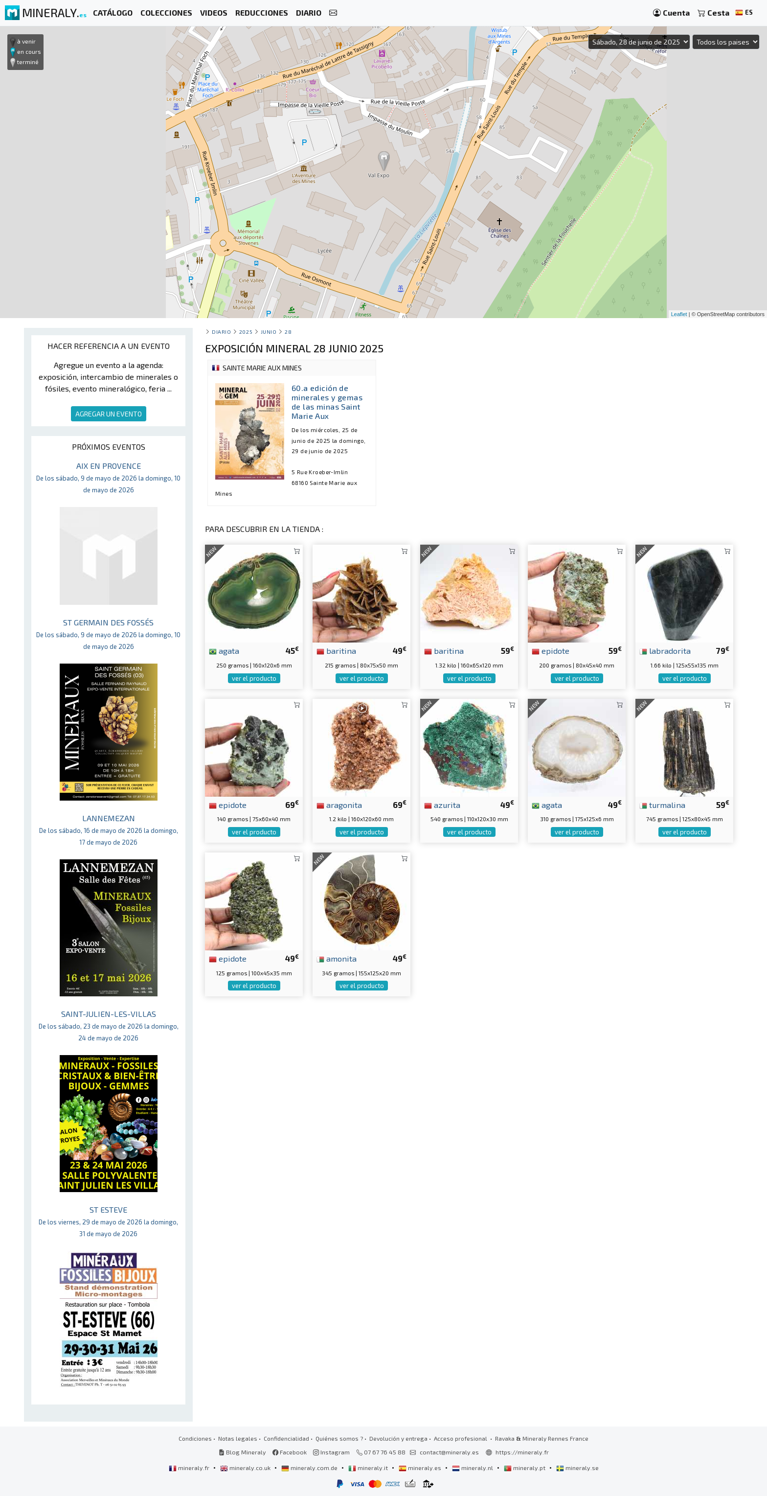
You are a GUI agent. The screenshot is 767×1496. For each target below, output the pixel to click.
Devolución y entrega (398, 1438)
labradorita (665, 650)
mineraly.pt (525, 1467)
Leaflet (679, 314)
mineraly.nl (473, 1467)
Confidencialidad (286, 1438)
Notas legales (237, 1438)
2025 (245, 331)
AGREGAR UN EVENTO (108, 414)
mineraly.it (368, 1467)
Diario (221, 331)
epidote (550, 650)
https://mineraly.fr (522, 1452)
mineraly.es (421, 1467)
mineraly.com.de (310, 1467)
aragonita (339, 804)
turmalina (662, 804)
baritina (336, 650)
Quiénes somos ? (339, 1438)
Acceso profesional (461, 1438)
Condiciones (195, 1438)
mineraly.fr (190, 1467)
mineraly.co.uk (246, 1467)
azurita (442, 804)
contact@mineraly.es (449, 1452)
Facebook (289, 1452)
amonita (336, 958)
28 (288, 331)
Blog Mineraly (242, 1452)
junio (269, 331)
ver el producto (254, 678)
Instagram (331, 1452)
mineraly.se (577, 1467)
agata (224, 650)
